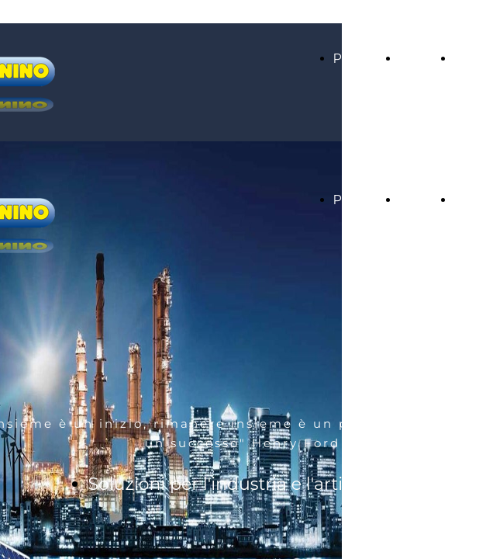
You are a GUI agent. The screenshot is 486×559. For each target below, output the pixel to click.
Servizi (419, 58)
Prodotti (358, 58)
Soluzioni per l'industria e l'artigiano (239, 484)
